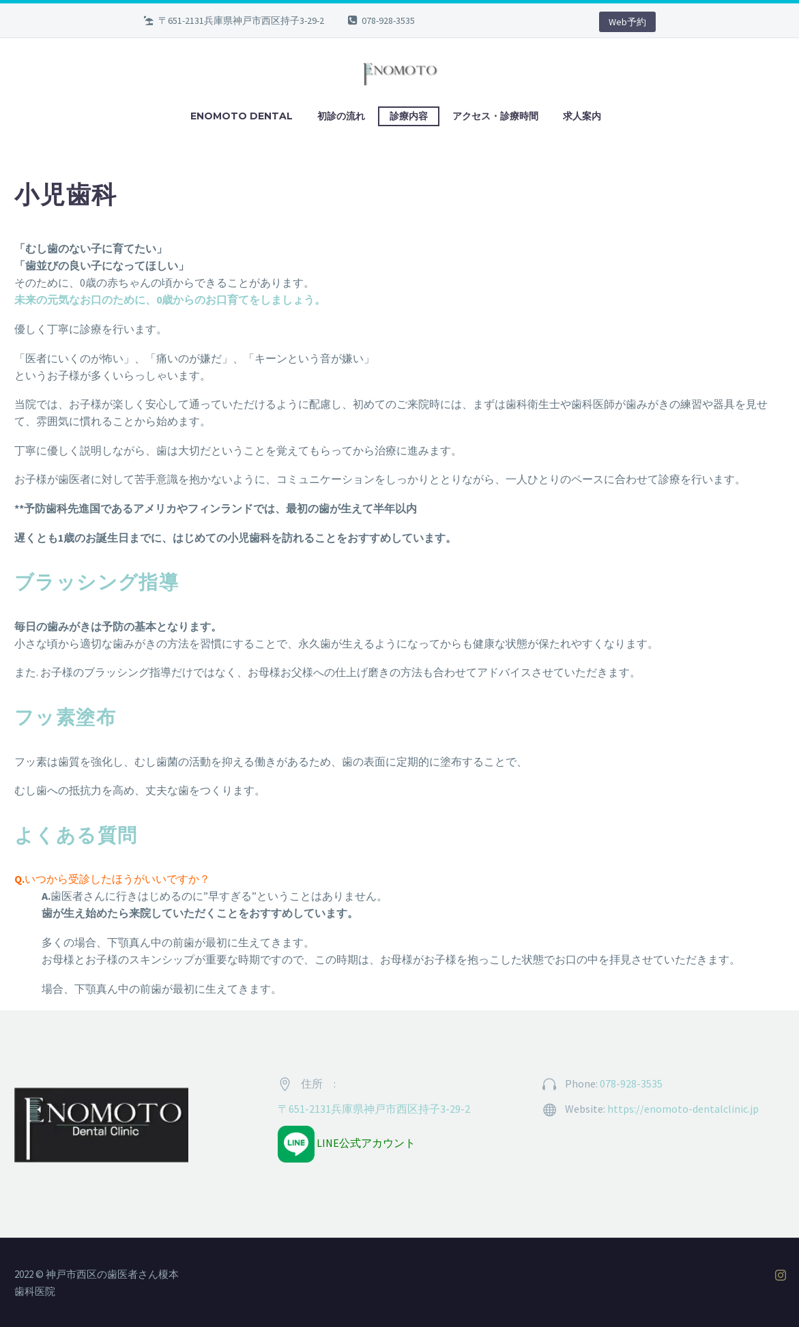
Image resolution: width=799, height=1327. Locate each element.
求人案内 (582, 116)
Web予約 (627, 22)
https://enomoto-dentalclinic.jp (683, 1108)
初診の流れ (341, 116)
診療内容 (409, 116)
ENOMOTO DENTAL (241, 116)
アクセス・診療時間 (495, 116)
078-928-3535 (388, 20)
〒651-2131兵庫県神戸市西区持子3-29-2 (374, 1108)
